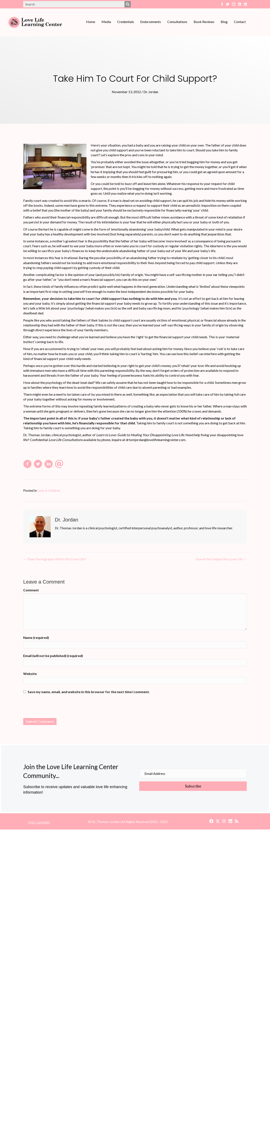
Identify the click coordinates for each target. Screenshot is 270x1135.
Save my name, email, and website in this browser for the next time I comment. (89, 692)
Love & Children (48, 490)
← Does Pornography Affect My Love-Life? (54, 559)
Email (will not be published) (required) (53, 656)
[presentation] (135, 706)
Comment (31, 590)
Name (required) (36, 637)
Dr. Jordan (150, 92)
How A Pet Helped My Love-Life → (221, 559)
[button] (211, 821)
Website (30, 674)
